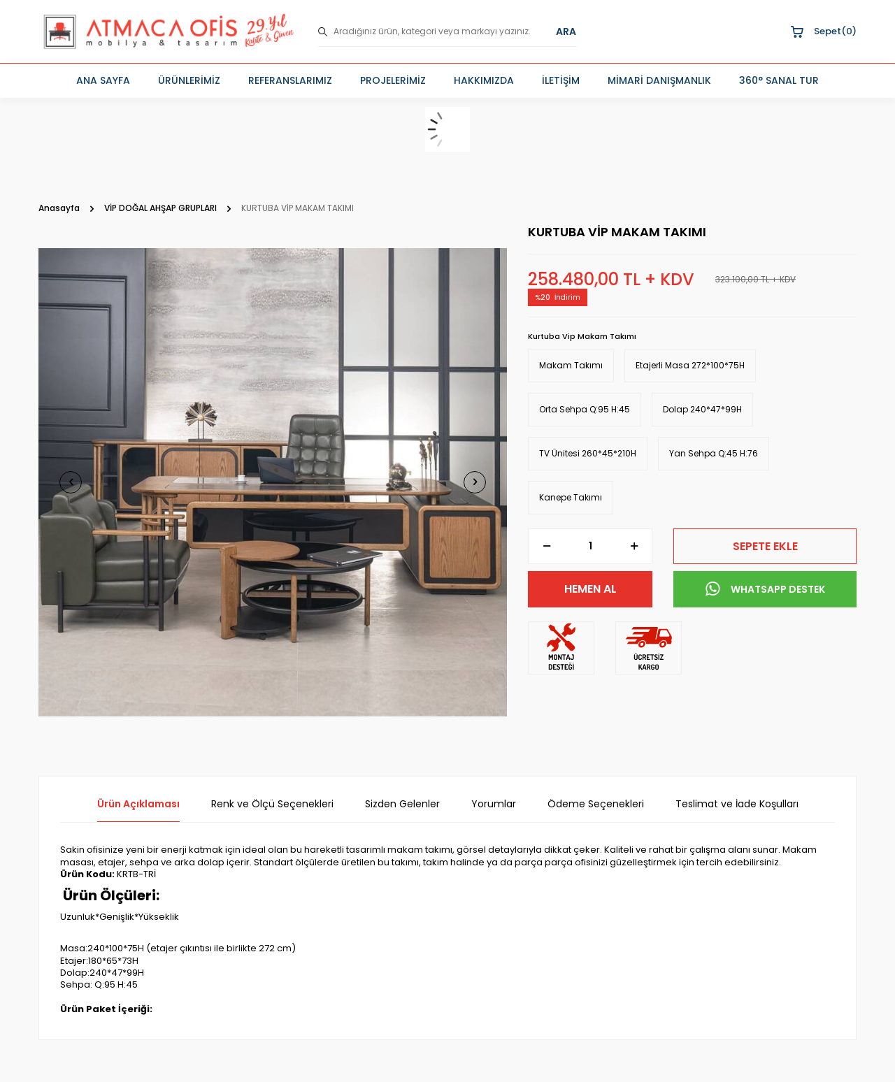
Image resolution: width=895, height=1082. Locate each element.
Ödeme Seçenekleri (595, 804)
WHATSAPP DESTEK (765, 589)
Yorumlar (493, 804)
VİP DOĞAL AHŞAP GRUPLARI (160, 208)
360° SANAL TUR (779, 80)
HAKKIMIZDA (484, 80)
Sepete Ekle (765, 546)
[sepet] (447, 129)
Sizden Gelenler (402, 804)
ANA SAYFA (103, 80)
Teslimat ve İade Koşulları (737, 804)
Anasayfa (59, 208)
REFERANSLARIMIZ (290, 80)
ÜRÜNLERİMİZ (189, 80)
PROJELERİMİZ (393, 80)
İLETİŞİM (561, 80)
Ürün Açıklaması (138, 804)
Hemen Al (590, 589)
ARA (566, 31)
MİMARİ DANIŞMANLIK (659, 80)
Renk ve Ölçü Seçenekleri (272, 804)
